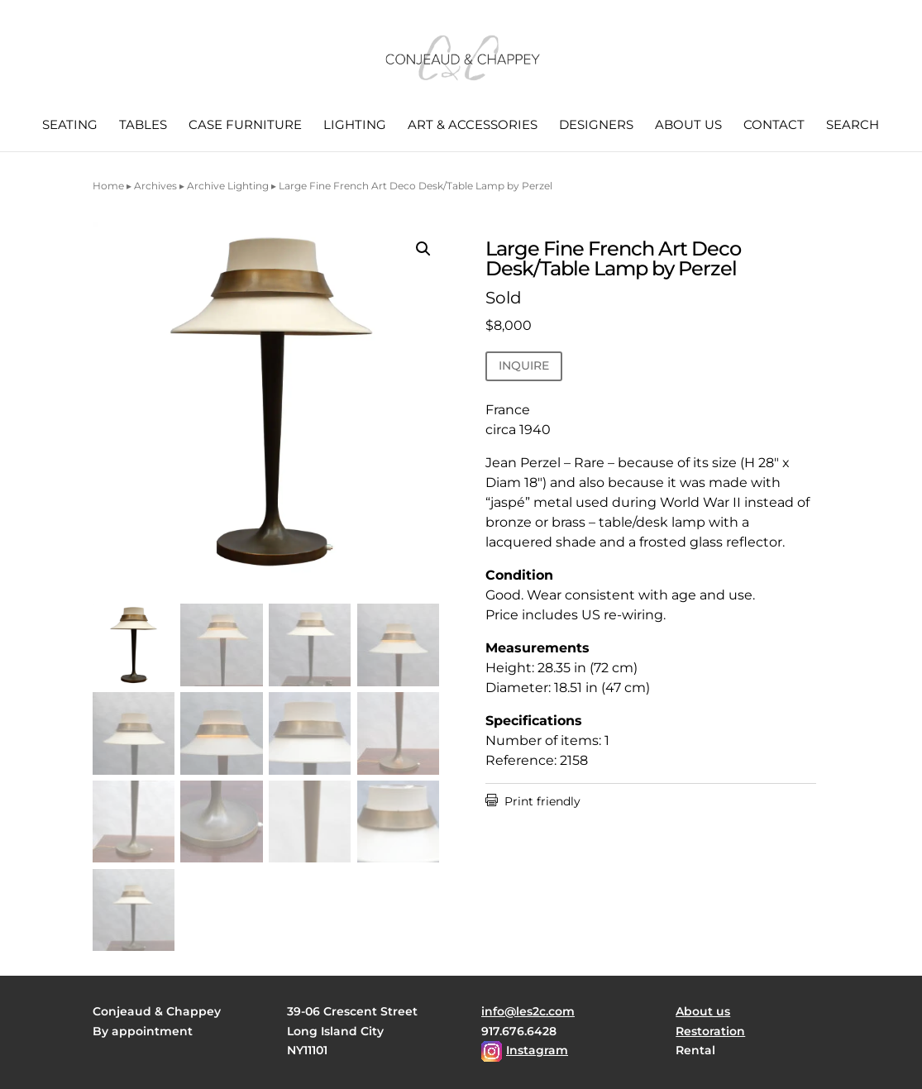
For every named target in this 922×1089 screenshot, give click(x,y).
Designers (596, 125)
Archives (155, 185)
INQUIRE (524, 365)
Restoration (710, 1031)
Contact (774, 125)
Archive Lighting (228, 185)
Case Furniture (245, 125)
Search (852, 125)
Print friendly (532, 801)
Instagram (537, 1050)
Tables (143, 125)
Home (108, 185)
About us (688, 125)
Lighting (354, 125)
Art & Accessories (472, 125)
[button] (423, 249)
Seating (70, 125)
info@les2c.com (528, 1011)
